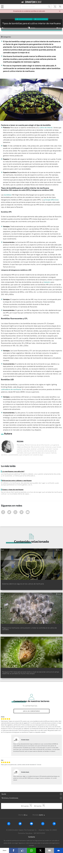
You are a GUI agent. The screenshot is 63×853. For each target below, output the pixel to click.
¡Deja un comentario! (31, 711)
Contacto (31, 837)
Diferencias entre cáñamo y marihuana (17, 480)
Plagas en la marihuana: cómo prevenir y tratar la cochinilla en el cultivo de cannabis (29, 628)
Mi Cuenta (54, 6)
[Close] (59, 11)
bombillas (7, 195)
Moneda (35, 815)
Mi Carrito (59, 6)
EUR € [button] (41, 815)
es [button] (25, 815)
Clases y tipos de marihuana (12, 489)
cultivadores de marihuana (11, 389)
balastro (47, 282)
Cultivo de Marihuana (25, 19)
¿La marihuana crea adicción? (13, 471)
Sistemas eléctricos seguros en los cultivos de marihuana (23, 584)
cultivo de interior (46, 127)
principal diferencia (51, 200)
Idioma (20, 815)
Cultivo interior (42, 19)
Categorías (6, 37)
